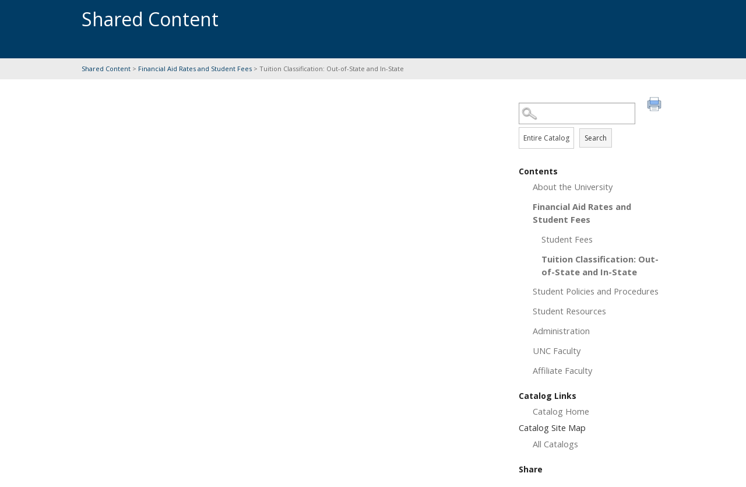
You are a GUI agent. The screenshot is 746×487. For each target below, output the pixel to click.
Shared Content (106, 68)
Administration (561, 331)
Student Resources (569, 311)
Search (596, 138)
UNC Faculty (556, 350)
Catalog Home (561, 411)
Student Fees (567, 239)
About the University (573, 186)
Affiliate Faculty (562, 370)
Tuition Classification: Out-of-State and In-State (600, 265)
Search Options (591, 124)
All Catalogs (555, 444)
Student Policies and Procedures (596, 291)
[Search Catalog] (577, 113)
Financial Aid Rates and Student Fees (195, 68)
